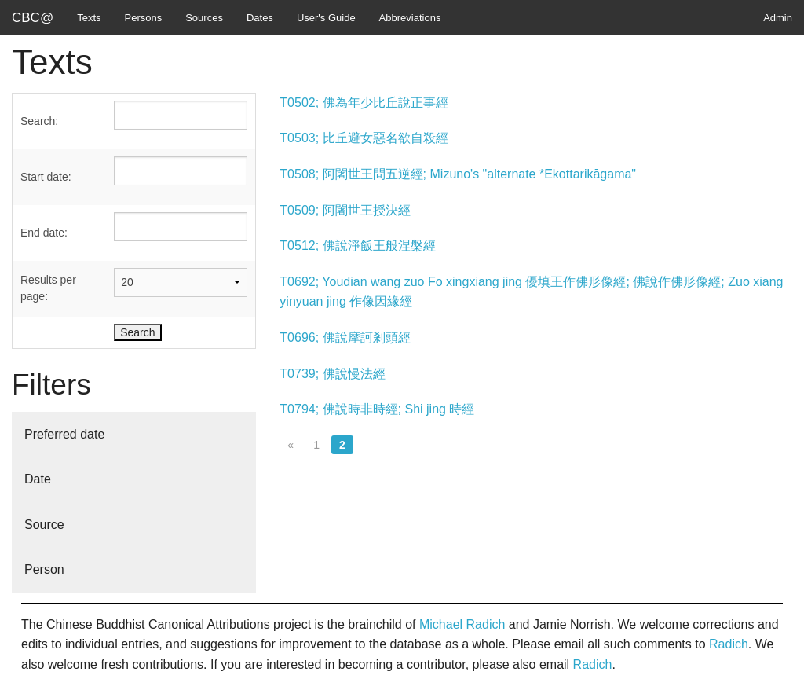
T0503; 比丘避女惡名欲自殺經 (364, 138)
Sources (204, 18)
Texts (88, 18)
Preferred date (64, 434)
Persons (144, 18)
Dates (260, 18)
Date (37, 479)
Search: (39, 121)
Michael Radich (462, 624)
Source (44, 524)
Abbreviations (410, 18)
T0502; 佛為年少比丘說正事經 (364, 102)
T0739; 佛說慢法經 (332, 373)
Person (44, 569)
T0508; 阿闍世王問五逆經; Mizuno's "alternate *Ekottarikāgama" (458, 174)
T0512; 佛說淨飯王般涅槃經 (357, 245)
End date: (44, 232)
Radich (728, 644)
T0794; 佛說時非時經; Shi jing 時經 (377, 409)
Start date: (45, 177)
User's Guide (326, 18)
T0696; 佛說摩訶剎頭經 (345, 337)
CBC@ (32, 17)
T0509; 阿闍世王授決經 (345, 210)
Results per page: (48, 288)
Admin (777, 18)
